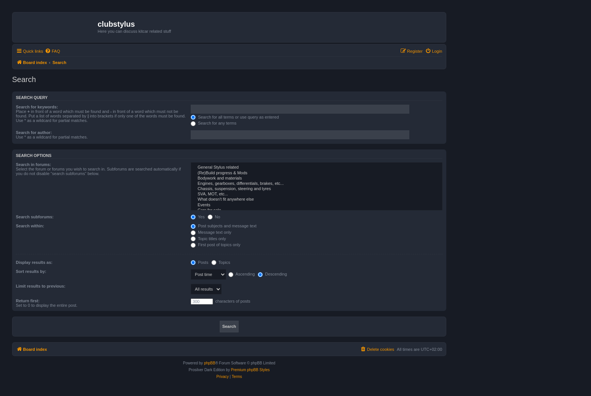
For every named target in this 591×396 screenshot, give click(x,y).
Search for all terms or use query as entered (235, 117)
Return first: (28, 301)
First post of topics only (215, 244)
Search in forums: (33, 164)
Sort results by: (31, 271)
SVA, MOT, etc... (316, 194)
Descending (272, 274)
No (214, 217)
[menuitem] (52, 51)
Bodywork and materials (316, 178)
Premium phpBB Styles (250, 370)
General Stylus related (316, 167)
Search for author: (34, 132)
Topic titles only (208, 238)
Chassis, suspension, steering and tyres (316, 189)
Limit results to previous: (40, 286)
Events (316, 205)
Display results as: (34, 262)
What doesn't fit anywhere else (316, 199)
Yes (198, 217)
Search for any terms (213, 123)
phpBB (209, 363)
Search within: (30, 226)
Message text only (211, 232)
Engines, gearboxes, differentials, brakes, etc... (316, 183)
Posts (199, 262)
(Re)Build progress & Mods (316, 173)
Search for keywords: (37, 107)
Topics (220, 262)
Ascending (241, 274)
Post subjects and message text (223, 226)
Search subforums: (35, 217)
